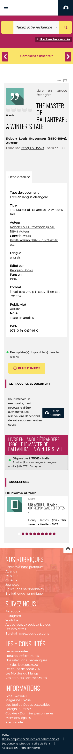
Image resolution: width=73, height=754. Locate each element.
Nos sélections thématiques (26, 660)
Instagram (13, 616)
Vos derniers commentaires (26, 678)
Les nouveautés (16, 651)
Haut (67, 549)
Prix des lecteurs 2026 (21, 665)
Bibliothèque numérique (24, 593)
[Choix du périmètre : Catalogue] (7, 27)
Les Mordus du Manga (22, 673)
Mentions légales (18, 718)
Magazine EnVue (18, 700)
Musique (11, 576)
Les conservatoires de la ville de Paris (26, 743)
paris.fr (6, 734)
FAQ (8, 696)
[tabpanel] (36, 262)
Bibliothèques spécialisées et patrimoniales (30, 739)
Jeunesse (12, 584)
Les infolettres (15, 629)
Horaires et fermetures (22, 656)
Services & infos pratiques (24, 567)
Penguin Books (32, 148)
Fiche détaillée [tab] (19, 177)
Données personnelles (36, 713)
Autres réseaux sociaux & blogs (28, 624)
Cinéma (11, 580)
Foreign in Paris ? (18, 709)
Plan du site (14, 722)
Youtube (11, 620)
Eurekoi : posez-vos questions (27, 633)
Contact (21, 696)
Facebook (12, 611)
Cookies (11, 713)
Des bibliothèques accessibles (27, 704)
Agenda (11, 571)
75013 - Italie (40, 458)
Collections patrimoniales (24, 589)
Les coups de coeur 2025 (23, 669)
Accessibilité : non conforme (21, 747)
